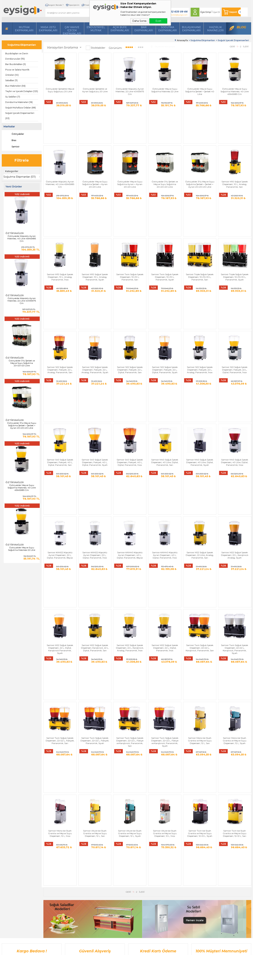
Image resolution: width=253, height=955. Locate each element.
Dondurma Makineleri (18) (19, 102)
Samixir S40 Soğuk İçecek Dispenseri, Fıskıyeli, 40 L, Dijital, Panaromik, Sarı (60, 360)
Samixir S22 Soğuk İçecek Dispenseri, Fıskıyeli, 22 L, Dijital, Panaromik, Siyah (165, 293)
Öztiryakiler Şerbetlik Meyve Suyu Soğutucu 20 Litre (60, 90)
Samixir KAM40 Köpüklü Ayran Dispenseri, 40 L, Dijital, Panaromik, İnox (164, 428)
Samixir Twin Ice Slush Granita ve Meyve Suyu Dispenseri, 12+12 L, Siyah (199, 630)
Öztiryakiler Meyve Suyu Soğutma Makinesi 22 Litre (21, 548)
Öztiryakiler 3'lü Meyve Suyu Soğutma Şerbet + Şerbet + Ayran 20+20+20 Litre (21, 425)
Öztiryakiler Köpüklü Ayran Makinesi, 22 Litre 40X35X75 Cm (22, 300)
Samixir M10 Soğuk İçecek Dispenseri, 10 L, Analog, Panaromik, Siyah (95, 226)
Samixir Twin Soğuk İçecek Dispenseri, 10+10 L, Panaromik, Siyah (164, 226)
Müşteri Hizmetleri (123, 874)
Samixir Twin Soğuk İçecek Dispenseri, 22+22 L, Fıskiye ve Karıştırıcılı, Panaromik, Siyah (164, 563)
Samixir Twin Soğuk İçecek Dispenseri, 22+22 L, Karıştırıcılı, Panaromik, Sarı (200, 495)
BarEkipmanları (143, 29)
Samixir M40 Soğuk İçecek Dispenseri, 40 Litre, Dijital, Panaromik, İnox (234, 360)
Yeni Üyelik (154, 848)
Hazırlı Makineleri (53, 848)
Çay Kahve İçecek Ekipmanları (72, 30)
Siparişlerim (74, 5)
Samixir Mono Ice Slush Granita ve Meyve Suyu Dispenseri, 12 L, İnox (60, 630)
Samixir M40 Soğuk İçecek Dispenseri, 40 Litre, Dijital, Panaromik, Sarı (164, 360)
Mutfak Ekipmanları (24, 29)
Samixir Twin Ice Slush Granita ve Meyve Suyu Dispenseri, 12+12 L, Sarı (234, 630)
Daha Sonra (139, 20)
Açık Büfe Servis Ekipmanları (59, 884)
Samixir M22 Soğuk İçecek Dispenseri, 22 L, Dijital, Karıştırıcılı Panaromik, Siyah (60, 496)
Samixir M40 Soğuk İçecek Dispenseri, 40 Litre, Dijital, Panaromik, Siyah (199, 360)
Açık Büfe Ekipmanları (120, 29)
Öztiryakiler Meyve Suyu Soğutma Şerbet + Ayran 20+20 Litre (95, 159)
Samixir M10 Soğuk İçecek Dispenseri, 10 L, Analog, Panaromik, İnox (60, 226)
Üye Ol (216, 12)
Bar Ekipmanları (52, 890)
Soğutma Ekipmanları (167, 29)
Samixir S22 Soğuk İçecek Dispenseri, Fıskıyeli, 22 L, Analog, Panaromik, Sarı (60, 293)
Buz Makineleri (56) (15, 86)
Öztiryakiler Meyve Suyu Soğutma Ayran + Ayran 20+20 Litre (129, 159)
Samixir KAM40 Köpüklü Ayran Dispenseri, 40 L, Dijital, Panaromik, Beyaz (130, 428)
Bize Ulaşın (119, 853)
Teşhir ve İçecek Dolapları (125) (21, 91)
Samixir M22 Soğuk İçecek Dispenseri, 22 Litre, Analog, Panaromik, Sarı (200, 428)
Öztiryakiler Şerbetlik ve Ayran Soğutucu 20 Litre (95, 90)
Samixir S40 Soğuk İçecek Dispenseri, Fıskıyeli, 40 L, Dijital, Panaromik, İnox (130, 360)
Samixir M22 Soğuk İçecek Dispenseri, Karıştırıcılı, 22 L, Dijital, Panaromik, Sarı (95, 495)
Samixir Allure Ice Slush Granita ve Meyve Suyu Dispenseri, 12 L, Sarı (95, 630)
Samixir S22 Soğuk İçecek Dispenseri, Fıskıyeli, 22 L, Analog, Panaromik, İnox (200, 293)
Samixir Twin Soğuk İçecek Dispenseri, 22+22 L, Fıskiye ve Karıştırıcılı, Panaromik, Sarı (129, 563)
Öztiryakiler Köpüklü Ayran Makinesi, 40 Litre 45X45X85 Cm (21, 238)
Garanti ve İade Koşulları (91, 863)
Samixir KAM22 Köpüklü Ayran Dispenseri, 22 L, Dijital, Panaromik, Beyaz (60, 428)
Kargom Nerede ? (56, 5)
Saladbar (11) (11, 80)
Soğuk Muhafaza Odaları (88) (20, 107)
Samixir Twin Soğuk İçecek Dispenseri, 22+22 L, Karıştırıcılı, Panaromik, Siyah (234, 496)
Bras (10, 140)
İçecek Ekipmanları (54, 858)
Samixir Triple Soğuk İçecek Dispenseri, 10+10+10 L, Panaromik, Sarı (199, 226)
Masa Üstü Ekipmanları (48, 29)
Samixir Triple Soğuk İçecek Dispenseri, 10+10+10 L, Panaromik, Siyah (234, 226)
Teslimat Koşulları (88, 848)
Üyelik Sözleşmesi (88, 853)
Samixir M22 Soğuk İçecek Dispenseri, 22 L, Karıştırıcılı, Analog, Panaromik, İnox (130, 495)
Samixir (12, 146)
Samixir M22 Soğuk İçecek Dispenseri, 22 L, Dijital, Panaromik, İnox (165, 495)
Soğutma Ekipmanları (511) (20, 176)
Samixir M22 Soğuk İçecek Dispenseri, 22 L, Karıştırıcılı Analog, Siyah (234, 428)
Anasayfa (119, 848)
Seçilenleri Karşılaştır (163, 46)
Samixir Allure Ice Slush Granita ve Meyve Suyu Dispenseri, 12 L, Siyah (130, 630)
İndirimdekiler (121, 869)
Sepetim (118, 879)
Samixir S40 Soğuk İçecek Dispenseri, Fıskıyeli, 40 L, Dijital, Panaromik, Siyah (95, 360)
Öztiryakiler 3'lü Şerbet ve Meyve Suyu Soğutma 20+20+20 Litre (22, 363)
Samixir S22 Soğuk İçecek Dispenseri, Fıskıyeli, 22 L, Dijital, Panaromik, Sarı (130, 293)
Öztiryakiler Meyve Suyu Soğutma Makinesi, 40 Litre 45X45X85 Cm (22, 487)
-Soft (107, 950)
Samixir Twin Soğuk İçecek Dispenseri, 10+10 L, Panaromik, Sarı (129, 226)
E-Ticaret (116, 950)
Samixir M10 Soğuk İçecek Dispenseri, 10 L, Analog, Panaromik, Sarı (235, 159)
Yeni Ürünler (120, 863)
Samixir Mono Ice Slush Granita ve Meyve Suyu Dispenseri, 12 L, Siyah (234, 562)
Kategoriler (11, 171)
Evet (158, 20)
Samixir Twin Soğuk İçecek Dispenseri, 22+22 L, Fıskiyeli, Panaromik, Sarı (60, 562)
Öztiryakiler (14, 134)
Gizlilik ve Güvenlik (89, 869)
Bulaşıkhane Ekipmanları (191, 29)
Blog (241, 27)
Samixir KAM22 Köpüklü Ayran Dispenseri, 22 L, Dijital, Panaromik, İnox (94, 428)
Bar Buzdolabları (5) (15, 64)
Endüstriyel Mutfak (96, 29)
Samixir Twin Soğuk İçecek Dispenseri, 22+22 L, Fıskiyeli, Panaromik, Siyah (94, 562)
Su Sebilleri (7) (12, 96)
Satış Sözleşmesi (87, 858)
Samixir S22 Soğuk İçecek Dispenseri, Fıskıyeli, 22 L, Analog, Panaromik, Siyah (95, 293)
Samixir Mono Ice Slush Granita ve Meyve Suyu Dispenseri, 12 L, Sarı (200, 562)
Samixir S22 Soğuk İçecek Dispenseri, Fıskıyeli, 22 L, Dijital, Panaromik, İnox (234, 293)
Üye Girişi (205, 12)
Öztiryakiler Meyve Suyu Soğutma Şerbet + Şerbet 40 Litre (199, 91)
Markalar (9, 126)
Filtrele (21, 160)
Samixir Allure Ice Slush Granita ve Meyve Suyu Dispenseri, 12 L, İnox (165, 630)
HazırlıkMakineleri (215, 29)
